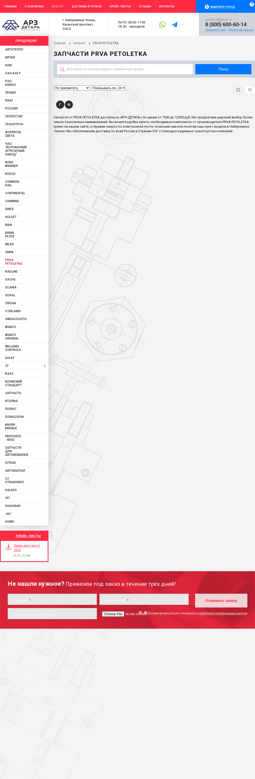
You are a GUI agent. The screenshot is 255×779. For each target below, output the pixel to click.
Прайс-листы (28, 536)
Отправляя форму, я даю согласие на (195, 613)
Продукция (26, 41)
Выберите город (222, 7)
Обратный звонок (240, 30)
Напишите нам (215, 30)
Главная (60, 43)
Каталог (79, 43)
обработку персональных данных (223, 613)
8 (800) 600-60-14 (225, 24)
